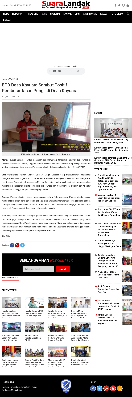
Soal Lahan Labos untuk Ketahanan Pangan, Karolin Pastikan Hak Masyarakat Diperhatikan (10, 366)
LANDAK (67, 14)
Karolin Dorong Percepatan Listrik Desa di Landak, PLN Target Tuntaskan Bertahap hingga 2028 (57, 317)
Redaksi (5, 387)
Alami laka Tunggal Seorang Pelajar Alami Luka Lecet (108, 275)
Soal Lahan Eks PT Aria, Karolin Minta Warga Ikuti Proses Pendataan (80, 339)
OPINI (77, 14)
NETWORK (17, 14)
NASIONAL (55, 14)
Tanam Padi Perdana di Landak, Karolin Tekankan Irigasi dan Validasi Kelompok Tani (34, 365)
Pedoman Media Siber (12, 390)
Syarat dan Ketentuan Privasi (24, 387)
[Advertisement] (66, 44)
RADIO (44, 14)
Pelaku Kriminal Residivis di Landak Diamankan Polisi (80, 362)
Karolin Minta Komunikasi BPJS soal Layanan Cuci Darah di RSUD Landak (79, 316)
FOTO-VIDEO (117, 14)
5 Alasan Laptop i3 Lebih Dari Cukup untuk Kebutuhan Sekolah (10, 339)
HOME (6, 14)
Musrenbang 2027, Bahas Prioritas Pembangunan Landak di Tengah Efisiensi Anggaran (56, 365)
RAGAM (104, 14)
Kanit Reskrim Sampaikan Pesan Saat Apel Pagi (109, 289)
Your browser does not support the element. (66, 71)
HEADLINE (33, 14)
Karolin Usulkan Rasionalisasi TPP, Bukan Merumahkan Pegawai (11, 314)
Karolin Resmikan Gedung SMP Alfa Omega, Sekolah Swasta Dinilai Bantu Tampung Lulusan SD (57, 340)
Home (4, 79)
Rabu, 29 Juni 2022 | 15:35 (10, 97)
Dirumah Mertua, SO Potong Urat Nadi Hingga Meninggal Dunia (109, 243)
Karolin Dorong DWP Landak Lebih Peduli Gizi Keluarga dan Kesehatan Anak (34, 314)
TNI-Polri (13, 79)
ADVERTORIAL (90, 14)
